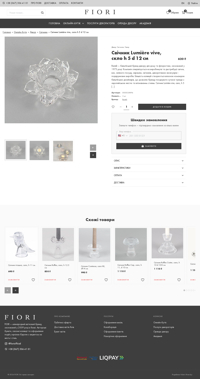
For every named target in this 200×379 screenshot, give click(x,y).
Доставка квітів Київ (64, 327)
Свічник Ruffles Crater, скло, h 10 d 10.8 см (167, 263)
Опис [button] (117, 160)
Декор (33, 32)
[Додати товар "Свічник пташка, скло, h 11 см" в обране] (33, 280)
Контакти (77, 3)
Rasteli (124, 99)
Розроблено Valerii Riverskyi (182, 374)
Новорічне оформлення (115, 336)
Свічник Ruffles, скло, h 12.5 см (57, 266)
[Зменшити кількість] (120, 107)
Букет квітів (59, 331)
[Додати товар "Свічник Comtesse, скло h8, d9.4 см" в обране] (106, 280)
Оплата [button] (118, 175)
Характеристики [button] (122, 167)
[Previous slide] (93, 148)
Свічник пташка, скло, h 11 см (21, 265)
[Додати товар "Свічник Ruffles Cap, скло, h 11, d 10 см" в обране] (143, 280)
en (183, 3)
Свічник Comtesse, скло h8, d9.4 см (93, 267)
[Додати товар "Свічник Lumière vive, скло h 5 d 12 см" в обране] (113, 107)
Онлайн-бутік (20, 32)
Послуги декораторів (163, 327)
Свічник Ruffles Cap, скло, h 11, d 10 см (129, 266)
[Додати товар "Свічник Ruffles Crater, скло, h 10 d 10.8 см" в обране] (179, 280)
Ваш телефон (125, 131)
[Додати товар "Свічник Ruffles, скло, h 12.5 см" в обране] (70, 280)
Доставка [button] (119, 182)
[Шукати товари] (42, 12)
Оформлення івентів (113, 331)
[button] (73, 23)
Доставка (50, 3)
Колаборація (110, 327)
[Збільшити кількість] (132, 107)
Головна (54, 23)
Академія (145, 23)
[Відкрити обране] (172, 12)
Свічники (43, 32)
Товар (127, 47)
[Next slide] (93, 155)
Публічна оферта (62, 322)
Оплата (63, 3)
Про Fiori (36, 3)
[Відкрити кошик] (187, 12)
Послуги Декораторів (101, 23)
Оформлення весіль (113, 322)
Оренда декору (127, 23)
